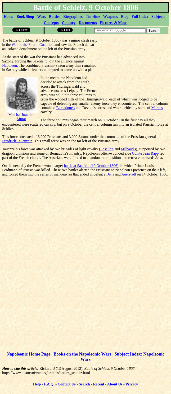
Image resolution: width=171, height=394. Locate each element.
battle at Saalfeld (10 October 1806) (91, 166)
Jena (111, 174)
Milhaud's (128, 149)
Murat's (157, 108)
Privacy (132, 384)
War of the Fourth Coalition (33, 45)
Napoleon (9, 65)
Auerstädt (128, 174)
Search (84, 384)
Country (69, 23)
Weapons (110, 16)
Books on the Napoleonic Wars (82, 353)
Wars (41, 16)
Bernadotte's (65, 108)
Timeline (93, 16)
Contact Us (67, 384)
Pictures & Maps (113, 23)
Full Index (140, 16)
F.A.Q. (49, 384)
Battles (54, 16)
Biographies (73, 16)
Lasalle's (106, 149)
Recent (98, 384)
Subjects (158, 16)
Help (37, 384)
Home (9, 16)
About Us (114, 384)
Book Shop (25, 16)
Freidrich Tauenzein (17, 141)
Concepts (51, 23)
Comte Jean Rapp (145, 153)
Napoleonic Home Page (28, 353)
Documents (88, 23)
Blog (124, 16)
